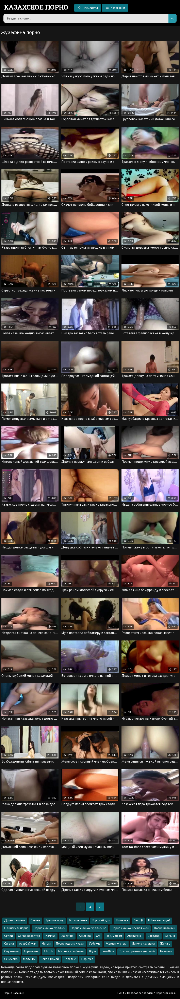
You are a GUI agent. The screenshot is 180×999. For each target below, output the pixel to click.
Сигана (9, 944)
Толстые (70, 959)
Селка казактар (29, 936)
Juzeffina (108, 951)
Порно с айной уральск (49, 928)
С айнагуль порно (16, 928)
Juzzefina (67, 936)
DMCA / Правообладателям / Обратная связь (146, 993)
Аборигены (134, 936)
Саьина (35, 921)
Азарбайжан (27, 944)
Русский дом (101, 921)
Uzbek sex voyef (159, 921)
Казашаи (166, 951)
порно (36, 7)
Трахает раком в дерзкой (137, 951)
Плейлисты (87, 7)
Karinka (50, 936)
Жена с (165, 944)
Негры (46, 944)
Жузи (92, 951)
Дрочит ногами (14, 921)
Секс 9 (138, 921)
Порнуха (87, 959)
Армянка (85, 936)
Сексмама (11, 959)
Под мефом (114, 936)
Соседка (154, 936)
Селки (8, 936)
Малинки (29, 959)
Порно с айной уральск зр (88, 928)
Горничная (31, 951)
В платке (122, 921)
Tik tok (48, 951)
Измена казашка (143, 944)
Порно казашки (164, 928)
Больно (170, 936)
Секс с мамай (50, 959)
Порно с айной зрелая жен (130, 928)
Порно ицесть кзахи (70, 944)
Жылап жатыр (116, 944)
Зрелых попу (55, 921)
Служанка (11, 951)
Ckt (98, 936)
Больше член (78, 921)
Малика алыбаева (71, 951)
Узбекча (94, 944)
